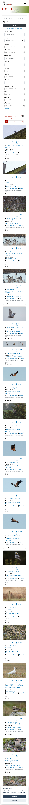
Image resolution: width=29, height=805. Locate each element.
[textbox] (14, 47)
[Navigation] (25, 3)
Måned (6, 44)
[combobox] (14, 47)
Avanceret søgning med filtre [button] (12, 28)
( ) (12, 687)
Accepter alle (14, 796)
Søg (14, 25)
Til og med (7, 38)
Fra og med (8, 31)
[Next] (19, 121)
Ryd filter (7, 108)
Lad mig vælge (21, 792)
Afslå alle (14, 800)
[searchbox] (14, 71)
